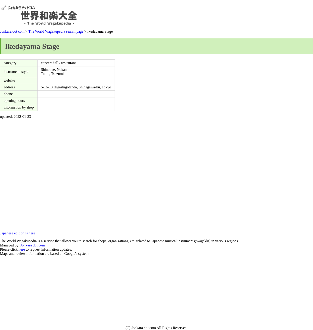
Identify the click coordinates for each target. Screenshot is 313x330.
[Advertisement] (227, 15)
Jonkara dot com (12, 31)
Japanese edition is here (17, 233)
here (22, 249)
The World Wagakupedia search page (55, 31)
